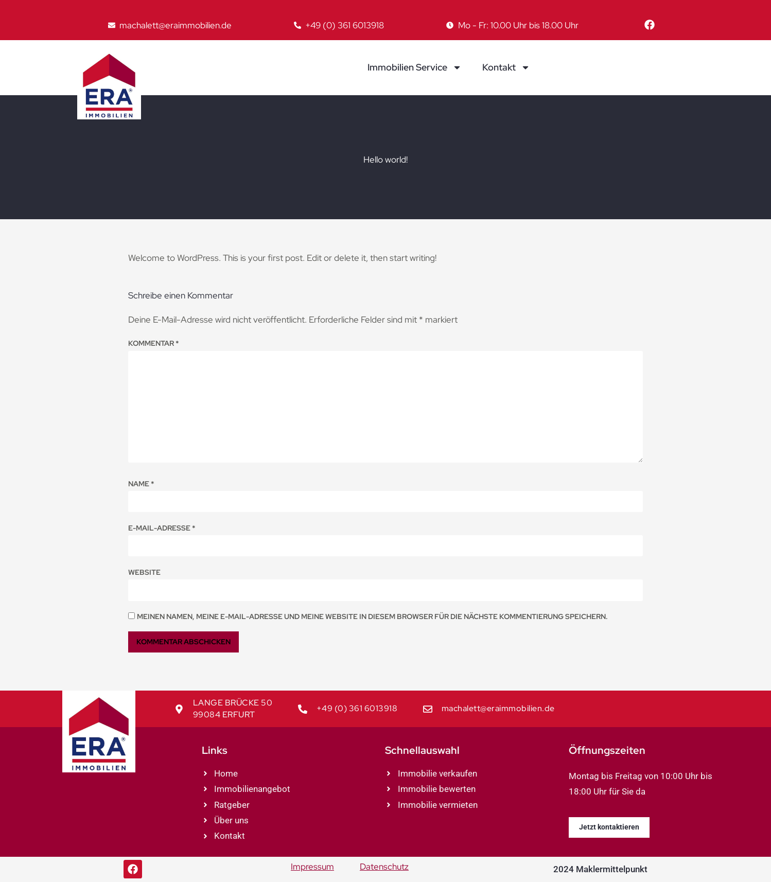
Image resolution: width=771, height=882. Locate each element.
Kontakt (506, 67)
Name (141, 483)
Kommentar (153, 343)
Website (144, 572)
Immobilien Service (414, 67)
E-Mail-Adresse (162, 528)
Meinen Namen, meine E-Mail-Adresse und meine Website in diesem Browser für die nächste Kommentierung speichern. (372, 616)
